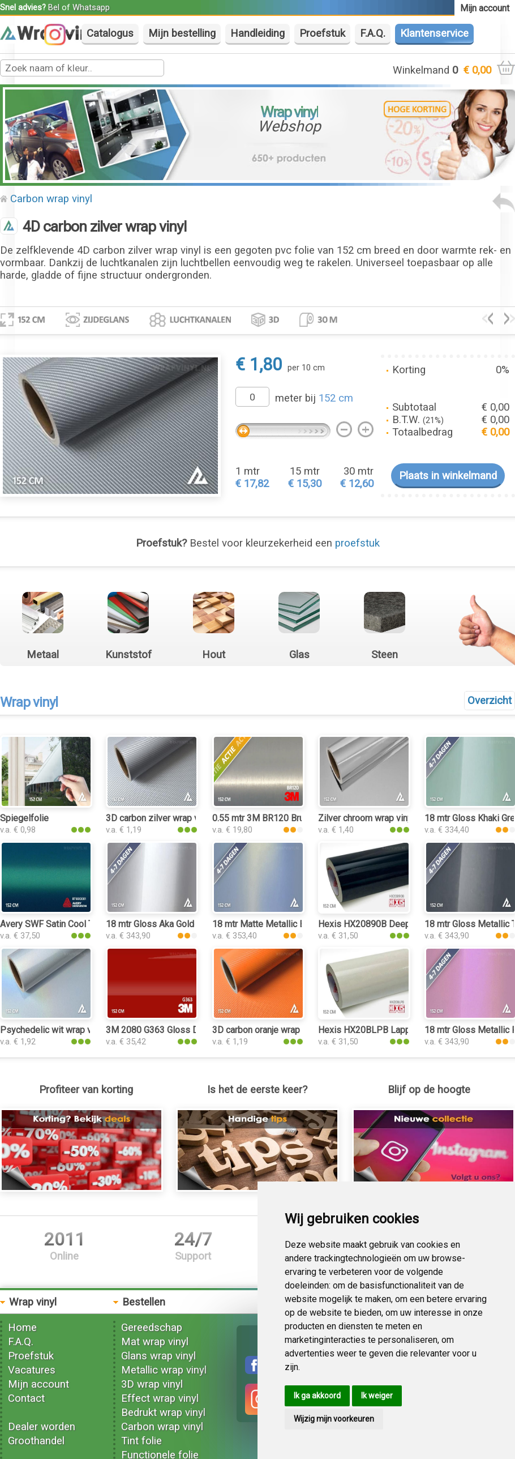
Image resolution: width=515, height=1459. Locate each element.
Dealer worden (41, 1426)
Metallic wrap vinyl (164, 1370)
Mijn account (38, 1384)
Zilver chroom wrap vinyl (366, 818)
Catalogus (110, 33)
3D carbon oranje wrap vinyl (266, 1030)
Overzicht (489, 700)
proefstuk (357, 543)
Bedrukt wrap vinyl (163, 1412)
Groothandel (36, 1441)
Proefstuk (322, 33)
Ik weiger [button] (377, 1395)
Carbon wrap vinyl (51, 199)
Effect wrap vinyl (160, 1398)
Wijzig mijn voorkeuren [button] (334, 1418)
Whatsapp (91, 7)
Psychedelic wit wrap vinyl (52, 1030)
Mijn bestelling (182, 33)
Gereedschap (151, 1327)
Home (22, 1327)
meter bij (314, 398)
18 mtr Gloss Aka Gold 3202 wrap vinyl (182, 924)
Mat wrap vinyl (154, 1342)
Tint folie (141, 1441)
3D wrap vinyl (152, 1384)
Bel (53, 7)
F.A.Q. (372, 33)
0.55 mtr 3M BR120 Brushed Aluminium (289, 818)
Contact (26, 1398)
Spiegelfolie (24, 818)
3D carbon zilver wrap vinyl (159, 818)
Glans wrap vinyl (158, 1356)
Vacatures (31, 1370)
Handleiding (257, 33)
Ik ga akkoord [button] (317, 1395)
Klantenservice (434, 33)
